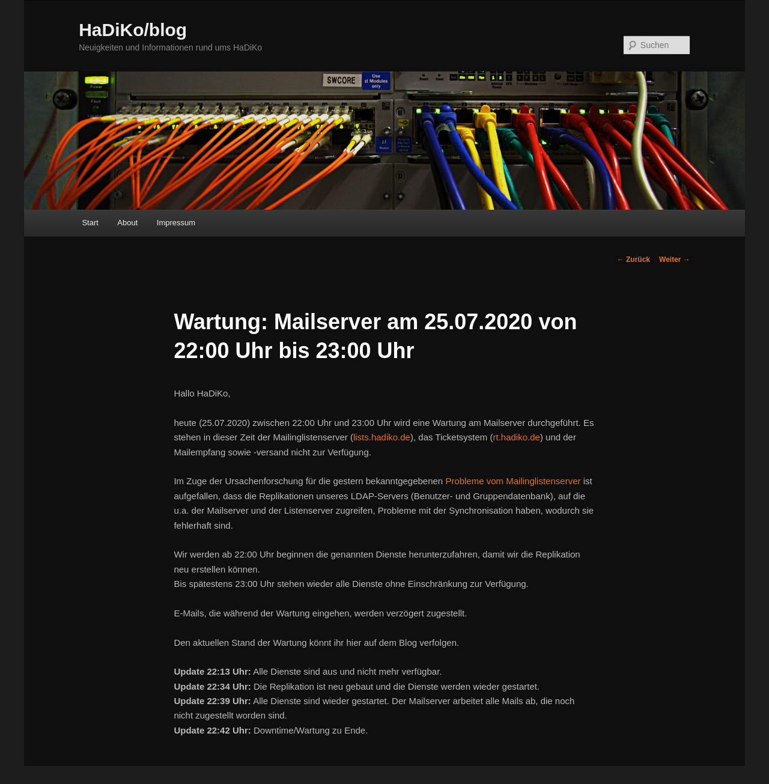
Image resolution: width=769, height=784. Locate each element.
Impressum (176, 222)
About (127, 222)
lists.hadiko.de (381, 437)
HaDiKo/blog (133, 30)
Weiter (674, 259)
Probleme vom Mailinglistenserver (512, 481)
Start (90, 222)
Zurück (633, 259)
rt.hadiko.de (516, 437)
